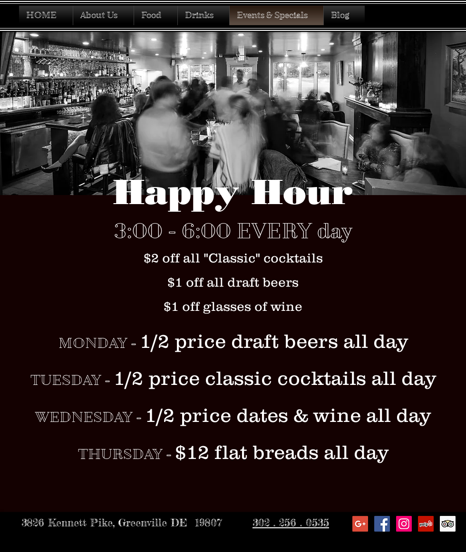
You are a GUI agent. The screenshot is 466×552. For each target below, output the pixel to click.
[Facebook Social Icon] (382, 524)
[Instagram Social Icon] (404, 524)
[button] (203, 15)
